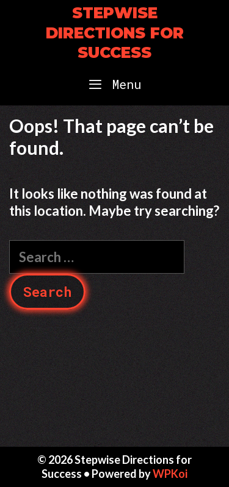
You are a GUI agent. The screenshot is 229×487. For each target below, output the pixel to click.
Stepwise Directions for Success (115, 33)
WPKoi (170, 473)
